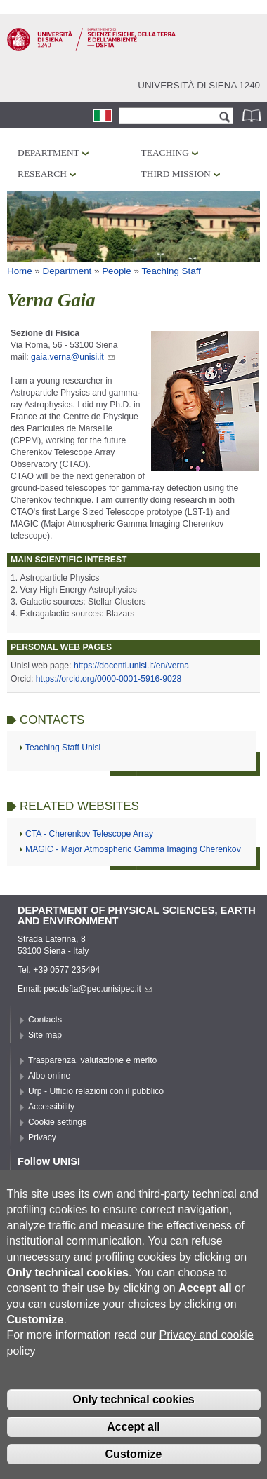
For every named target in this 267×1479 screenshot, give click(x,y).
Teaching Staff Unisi (62, 747)
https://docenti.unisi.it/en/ (121, 665)
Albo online (49, 1076)
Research (42, 173)
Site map (45, 1035)
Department (48, 152)
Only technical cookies (133, 1424)
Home (19, 271)
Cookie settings (57, 1122)
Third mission (176, 173)
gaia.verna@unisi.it (73, 357)
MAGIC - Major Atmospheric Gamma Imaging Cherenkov (133, 849)
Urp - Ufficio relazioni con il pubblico (96, 1091)
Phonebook (252, 115)
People (116, 271)
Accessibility (51, 1107)
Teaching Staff (170, 271)
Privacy (42, 1137)
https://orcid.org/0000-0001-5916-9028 (108, 679)
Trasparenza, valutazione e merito (92, 1060)
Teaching (165, 152)
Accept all (133, 1451)
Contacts (45, 1020)
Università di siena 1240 (199, 85)
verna (178, 665)
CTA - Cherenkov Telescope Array (89, 834)
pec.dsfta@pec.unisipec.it (98, 989)
